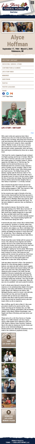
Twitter (7, 93)
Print (32, 133)
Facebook (3, 93)
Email (11, 93)
